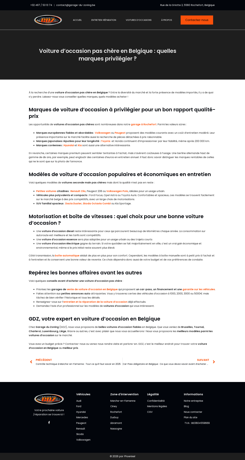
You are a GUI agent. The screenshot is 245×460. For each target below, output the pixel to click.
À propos (166, 20)
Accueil (77, 20)
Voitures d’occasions (139, 20)
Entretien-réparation (103, 20)
